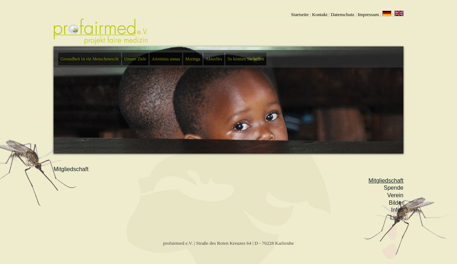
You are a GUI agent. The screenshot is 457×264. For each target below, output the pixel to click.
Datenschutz (343, 14)
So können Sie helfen (245, 58)
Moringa (192, 58)
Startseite (300, 14)
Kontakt (319, 14)
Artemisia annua (166, 58)
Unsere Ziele (135, 58)
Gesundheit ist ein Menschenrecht (89, 58)
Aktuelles (214, 58)
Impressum (368, 14)
